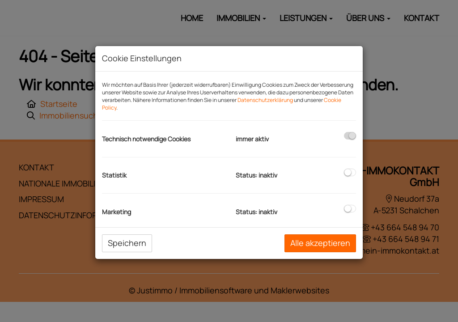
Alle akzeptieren (320, 242)
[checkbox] (350, 136)
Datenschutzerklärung (265, 100)
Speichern (127, 242)
